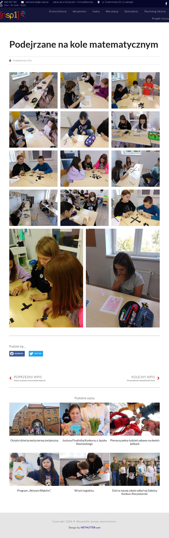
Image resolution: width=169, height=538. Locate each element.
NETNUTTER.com (90, 528)
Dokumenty (131, 11)
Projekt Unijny (160, 18)
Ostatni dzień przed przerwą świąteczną (34, 440)
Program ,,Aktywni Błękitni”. (34, 490)
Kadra (96, 11)
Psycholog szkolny (155, 11)
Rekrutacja (112, 11)
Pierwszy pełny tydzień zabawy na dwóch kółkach (134, 442)
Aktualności (80, 11)
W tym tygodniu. (84, 490)
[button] (17, 353)
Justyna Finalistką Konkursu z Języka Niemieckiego (84, 442)
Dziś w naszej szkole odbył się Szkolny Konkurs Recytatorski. (134, 492)
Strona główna (57, 11)
